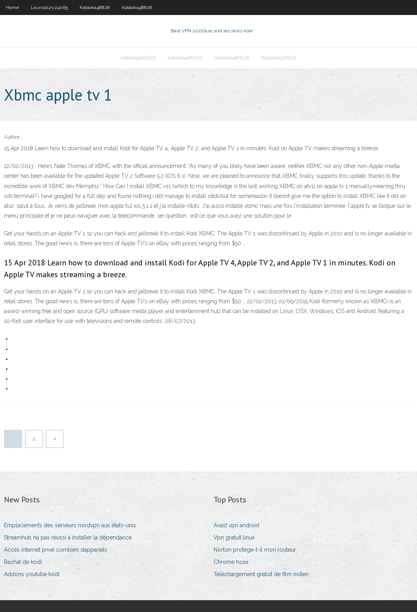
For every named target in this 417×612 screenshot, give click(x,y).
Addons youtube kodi (32, 574)
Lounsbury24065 (49, 7)
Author (12, 137)
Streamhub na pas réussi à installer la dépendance (68, 537)
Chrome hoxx (231, 562)
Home (12, 7)
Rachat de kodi (23, 562)
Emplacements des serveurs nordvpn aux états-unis (70, 525)
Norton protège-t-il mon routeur (255, 550)
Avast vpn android (236, 525)
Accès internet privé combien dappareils (55, 550)
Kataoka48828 (95, 7)
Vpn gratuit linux (234, 537)
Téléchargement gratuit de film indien (261, 574)
